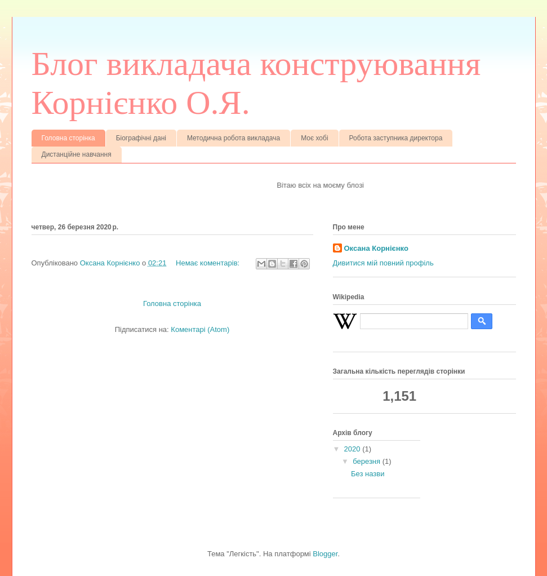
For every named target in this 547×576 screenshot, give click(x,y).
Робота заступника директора (396, 138)
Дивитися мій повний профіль (383, 263)
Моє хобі (314, 138)
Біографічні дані (141, 138)
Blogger (325, 554)
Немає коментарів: (209, 263)
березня (368, 461)
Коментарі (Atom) (200, 329)
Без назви (367, 473)
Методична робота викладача (233, 138)
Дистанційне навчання (77, 154)
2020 (353, 449)
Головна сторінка (68, 138)
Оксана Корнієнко (376, 248)
